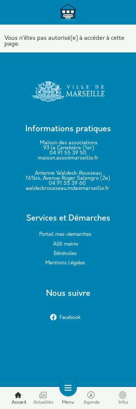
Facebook (65, 317)
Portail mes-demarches (65, 234)
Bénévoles (65, 253)
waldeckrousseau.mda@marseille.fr (67, 188)
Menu (68, 398)
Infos (124, 398)
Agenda (91, 398)
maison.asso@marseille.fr (68, 158)
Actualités (43, 398)
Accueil (19, 398)
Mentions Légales (65, 263)
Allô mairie (65, 244)
